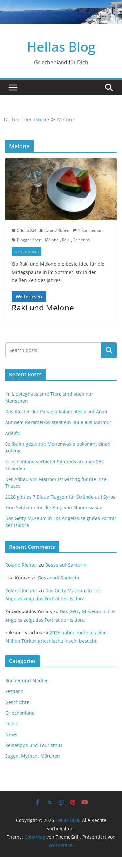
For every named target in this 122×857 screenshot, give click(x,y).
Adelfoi (12, 433)
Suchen (109, 350)
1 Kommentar (88, 230)
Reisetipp (81, 240)
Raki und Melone (43, 307)
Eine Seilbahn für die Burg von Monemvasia (53, 507)
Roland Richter (57, 230)
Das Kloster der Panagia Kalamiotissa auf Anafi (56, 411)
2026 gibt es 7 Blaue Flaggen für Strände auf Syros (60, 497)
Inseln (12, 724)
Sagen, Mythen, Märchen (32, 756)
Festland (14, 691)
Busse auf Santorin (66, 565)
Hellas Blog (61, 47)
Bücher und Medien (27, 680)
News (11, 734)
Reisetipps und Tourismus (33, 745)
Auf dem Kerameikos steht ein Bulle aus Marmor (58, 422)
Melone (52, 240)
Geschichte (17, 702)
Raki (66, 240)
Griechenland (26, 251)
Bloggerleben (29, 240)
